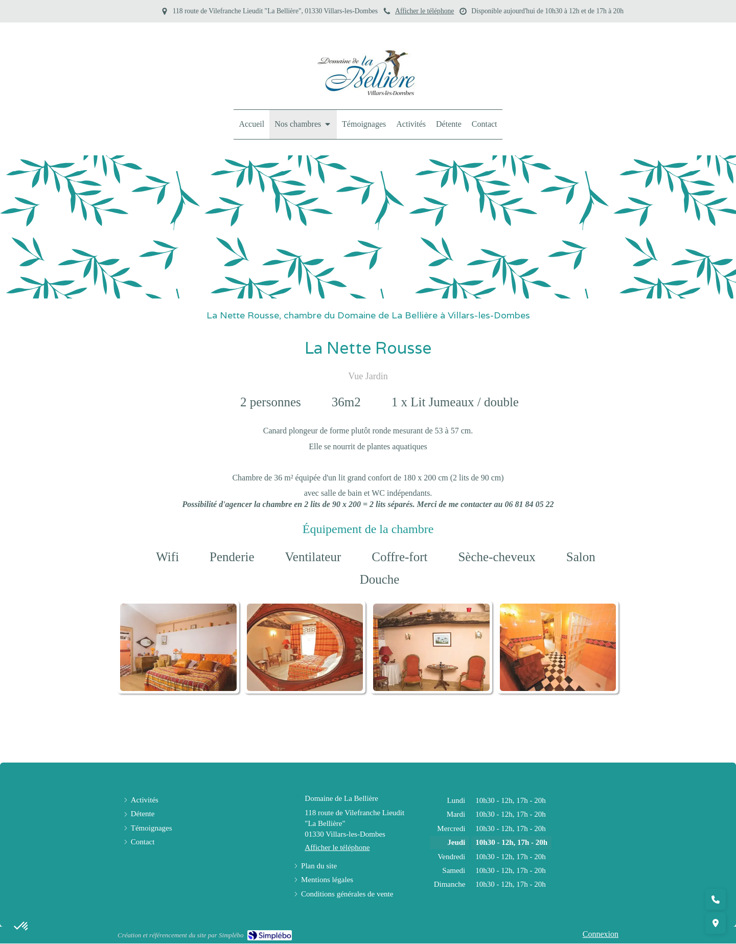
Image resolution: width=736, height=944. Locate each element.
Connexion (600, 934)
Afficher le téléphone (424, 11)
